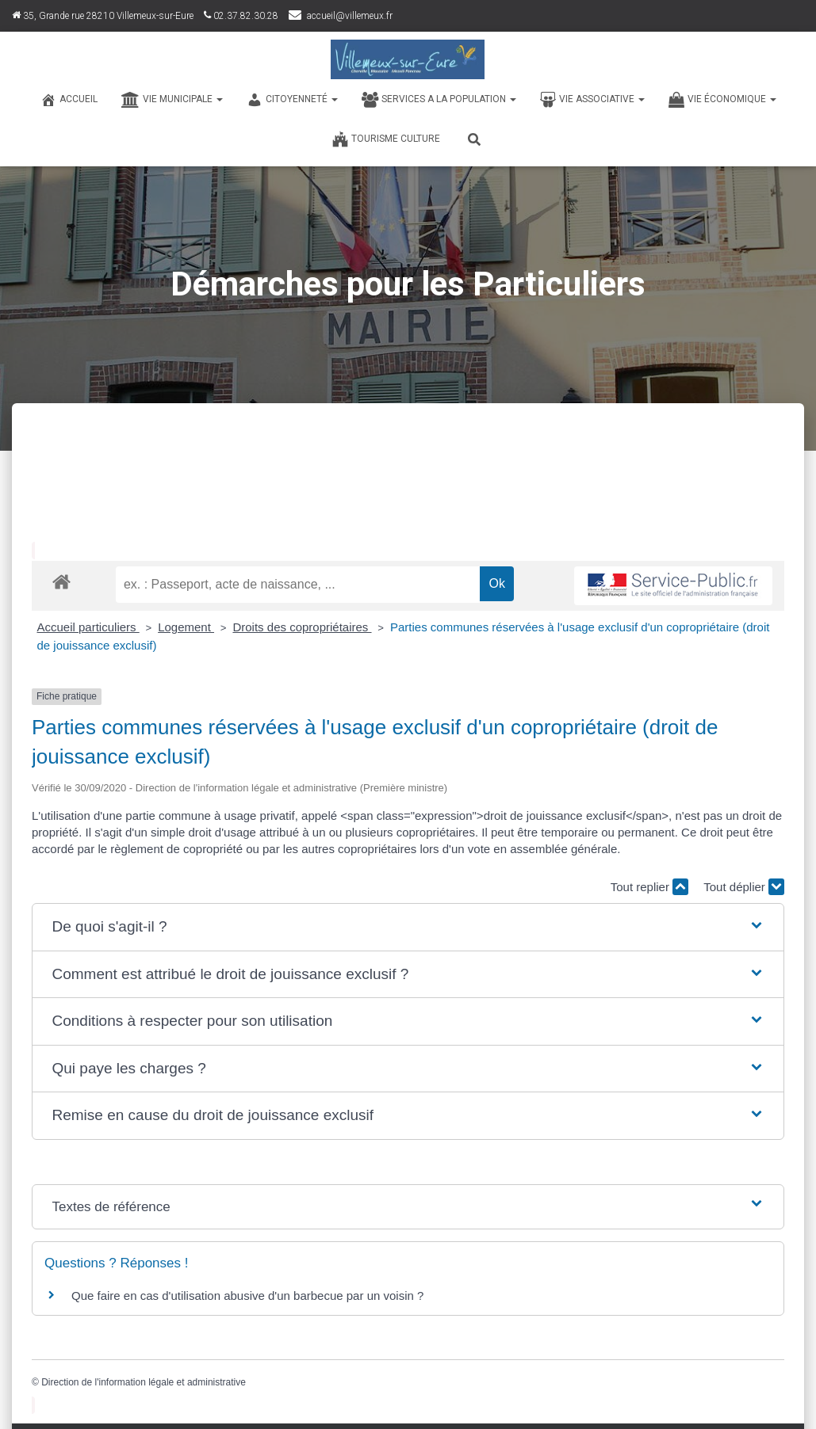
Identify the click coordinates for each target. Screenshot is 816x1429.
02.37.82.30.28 (241, 15)
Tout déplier (743, 886)
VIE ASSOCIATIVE (592, 100)
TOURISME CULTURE (386, 139)
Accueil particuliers (88, 627)
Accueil (69, 100)
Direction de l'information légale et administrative (143, 1382)
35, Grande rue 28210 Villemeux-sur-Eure (102, 15)
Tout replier (649, 886)
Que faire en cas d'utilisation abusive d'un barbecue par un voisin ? (247, 1295)
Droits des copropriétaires (301, 627)
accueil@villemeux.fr (350, 15)
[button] (408, 927)
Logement (186, 627)
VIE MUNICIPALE (172, 100)
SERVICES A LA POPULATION (439, 100)
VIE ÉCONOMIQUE (722, 100)
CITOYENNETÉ (292, 100)
